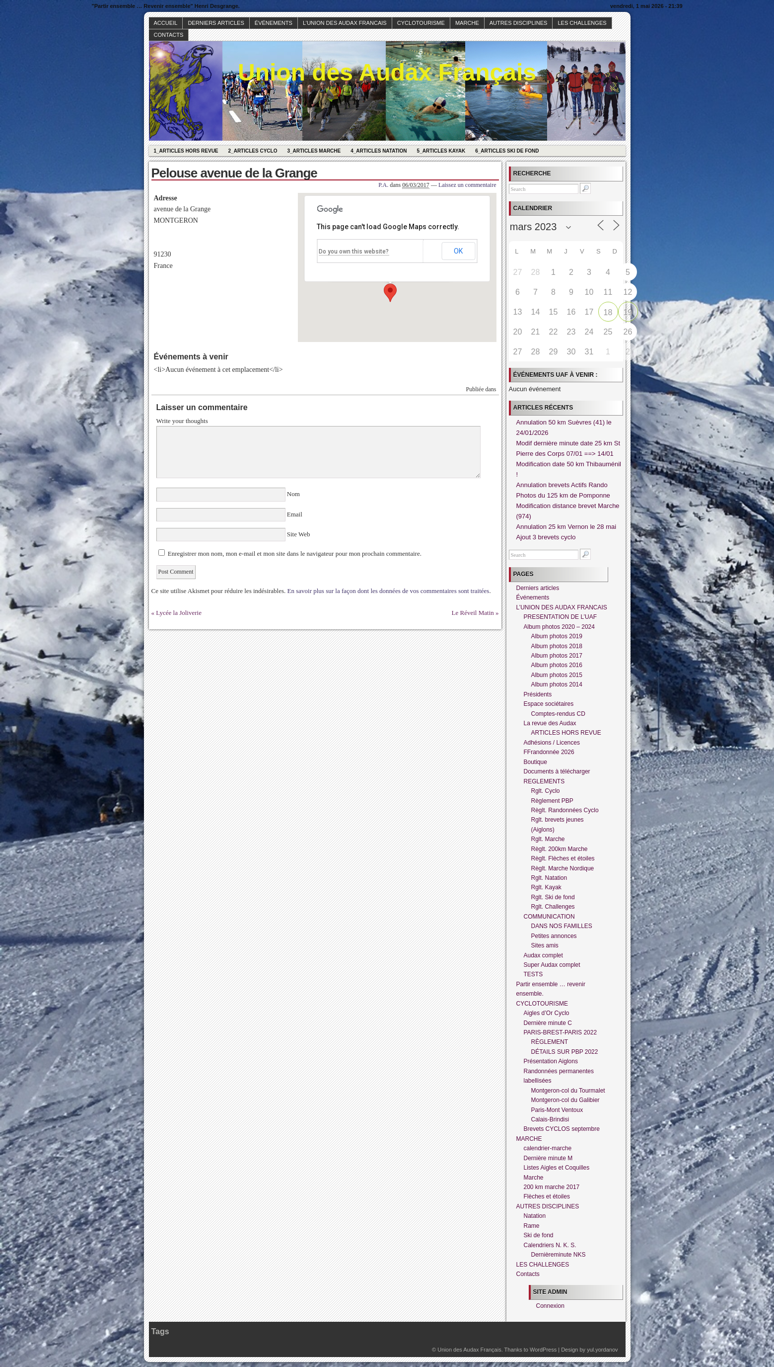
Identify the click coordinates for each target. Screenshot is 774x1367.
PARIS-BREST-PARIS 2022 (560, 1032)
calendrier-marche (548, 1148)
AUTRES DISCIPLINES (519, 23)
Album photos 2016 (556, 665)
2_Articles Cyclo (253, 151)
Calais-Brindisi (550, 1119)
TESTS (533, 974)
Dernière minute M (548, 1158)
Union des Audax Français (387, 72)
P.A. (383, 184)
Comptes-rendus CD (558, 713)
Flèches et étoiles (547, 1196)
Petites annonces (554, 936)
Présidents (538, 694)
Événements (273, 23)
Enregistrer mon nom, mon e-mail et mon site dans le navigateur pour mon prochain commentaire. (295, 553)
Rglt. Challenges (553, 906)
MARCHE (467, 23)
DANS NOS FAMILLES (561, 926)
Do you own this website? (354, 251)
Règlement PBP (552, 800)
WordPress (543, 1350)
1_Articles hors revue (186, 151)
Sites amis (545, 945)
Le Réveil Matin (473, 612)
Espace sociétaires (549, 703)
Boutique (535, 762)
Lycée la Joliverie (179, 612)
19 (628, 312)
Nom (293, 494)
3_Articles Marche (314, 151)
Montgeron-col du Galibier (565, 1100)
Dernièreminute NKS (558, 1254)
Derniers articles (216, 23)
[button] (390, 292)
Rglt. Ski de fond (553, 897)
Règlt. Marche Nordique (562, 868)
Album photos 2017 (556, 655)
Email (294, 514)
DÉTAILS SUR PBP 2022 (564, 1051)
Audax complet (543, 955)
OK (458, 251)
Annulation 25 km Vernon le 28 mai (566, 526)
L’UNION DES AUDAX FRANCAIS (345, 23)
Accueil (166, 23)
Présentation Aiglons (551, 1061)
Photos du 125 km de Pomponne (563, 495)
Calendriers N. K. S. (550, 1245)
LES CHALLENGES (582, 23)
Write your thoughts (182, 421)
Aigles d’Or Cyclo (546, 1013)
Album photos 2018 (556, 646)
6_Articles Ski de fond (507, 151)
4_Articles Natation (379, 151)
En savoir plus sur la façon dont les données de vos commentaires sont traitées (388, 591)
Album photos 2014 (556, 684)
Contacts (169, 35)
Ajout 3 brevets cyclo (546, 537)
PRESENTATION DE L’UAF (560, 616)
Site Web (297, 534)
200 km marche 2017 (552, 1187)
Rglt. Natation (549, 877)
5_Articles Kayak (441, 151)
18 (608, 312)
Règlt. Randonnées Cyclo (565, 810)
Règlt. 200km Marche (559, 849)
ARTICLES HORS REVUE (566, 732)
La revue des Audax (550, 723)
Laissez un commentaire (467, 184)
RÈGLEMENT (549, 1041)
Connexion (550, 1305)
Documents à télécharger (557, 771)
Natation (535, 1215)
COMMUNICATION (549, 916)
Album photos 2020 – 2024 (559, 626)
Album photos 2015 (556, 675)
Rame (532, 1225)
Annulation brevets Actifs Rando (562, 485)
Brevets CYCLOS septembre (562, 1128)
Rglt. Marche (548, 839)
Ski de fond (539, 1235)
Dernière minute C (548, 1023)
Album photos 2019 (556, 636)
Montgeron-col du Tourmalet (568, 1090)
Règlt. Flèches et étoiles (563, 858)
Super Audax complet (552, 964)
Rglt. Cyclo (545, 790)
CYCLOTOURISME (421, 23)
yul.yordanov (602, 1350)
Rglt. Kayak (546, 887)
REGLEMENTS (544, 781)
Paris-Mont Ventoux (557, 1110)
